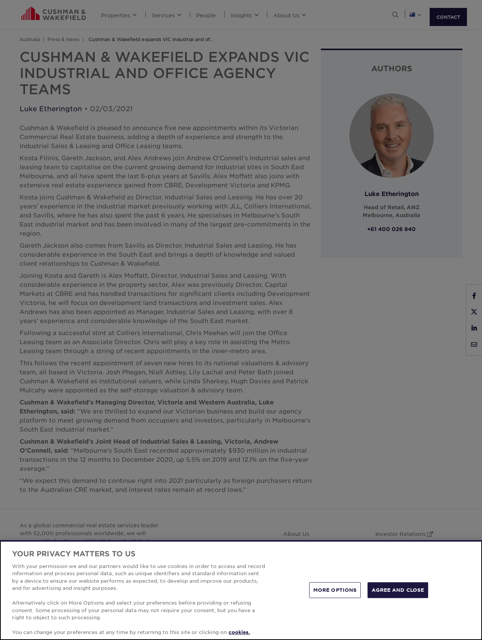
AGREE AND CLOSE (398, 590)
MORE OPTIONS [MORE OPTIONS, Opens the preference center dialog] (335, 590)
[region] (241, 590)
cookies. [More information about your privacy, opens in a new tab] (239, 632)
